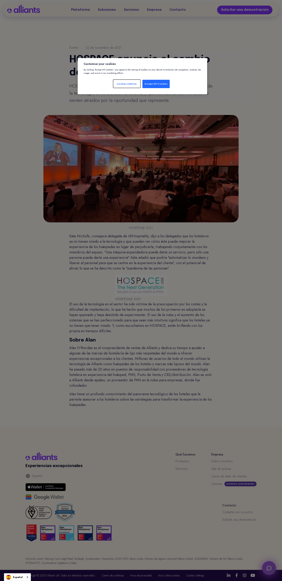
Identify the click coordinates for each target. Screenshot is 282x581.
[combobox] (17, 577)
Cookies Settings (127, 83)
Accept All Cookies (156, 83)
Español (14, 577)
